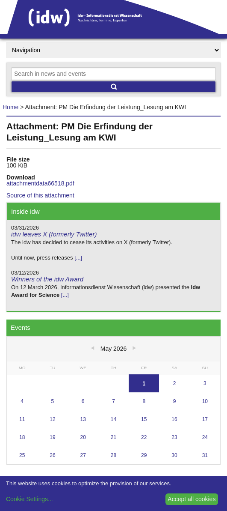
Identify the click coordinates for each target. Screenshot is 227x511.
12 (52, 419)
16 (174, 419)
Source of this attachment (40, 195)
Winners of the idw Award (47, 279)
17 (205, 419)
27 (83, 455)
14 (113, 419)
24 (205, 437)
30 (174, 455)
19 (52, 437)
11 (22, 419)
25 (22, 455)
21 (113, 437)
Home (10, 107)
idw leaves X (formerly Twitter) (54, 234)
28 (113, 455)
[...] (78, 257)
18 (22, 437)
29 (144, 455)
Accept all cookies (191, 499)
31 (205, 455)
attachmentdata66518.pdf (40, 183)
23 (174, 437)
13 (83, 419)
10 (205, 401)
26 (52, 455)
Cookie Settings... (29, 499)
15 (144, 419)
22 (144, 437)
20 (83, 437)
